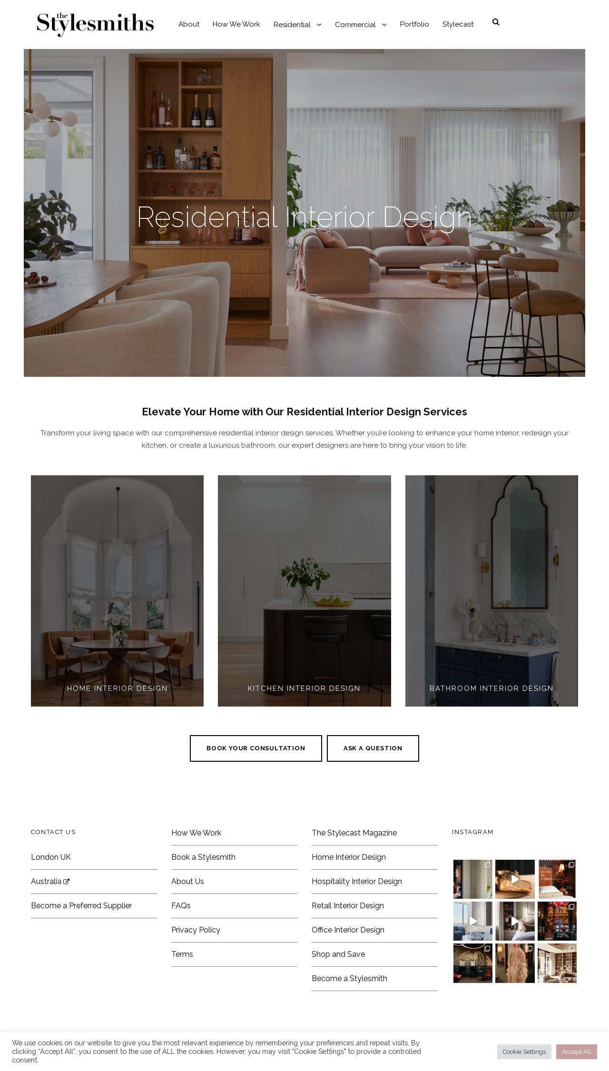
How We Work (236, 24)
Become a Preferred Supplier (81, 905)
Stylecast (457, 24)
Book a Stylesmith (203, 857)
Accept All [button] (576, 1051)
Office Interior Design (348, 929)
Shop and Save (338, 954)
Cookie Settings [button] (524, 1051)
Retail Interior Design (348, 905)
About (188, 24)
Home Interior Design (349, 857)
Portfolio (414, 24)
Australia (50, 881)
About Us (187, 881)
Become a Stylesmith (349, 978)
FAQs (181, 905)
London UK (51, 857)
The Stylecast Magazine (354, 832)
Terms (182, 954)
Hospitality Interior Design (357, 881)
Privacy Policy (195, 929)
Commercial (355, 24)
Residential (292, 24)
